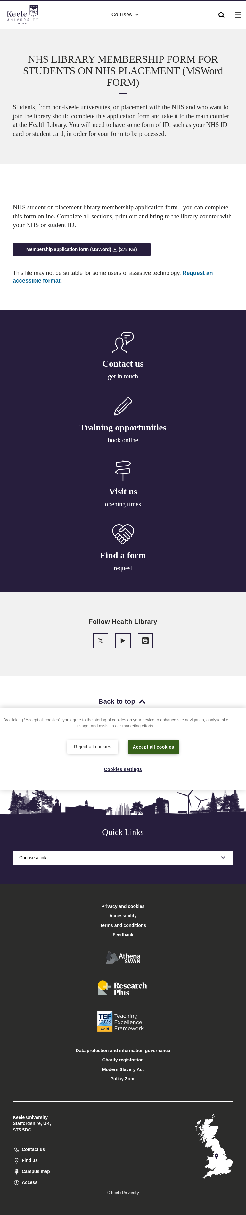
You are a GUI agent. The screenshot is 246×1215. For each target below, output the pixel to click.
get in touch (123, 376)
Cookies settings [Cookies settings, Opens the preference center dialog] (123, 769)
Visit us (123, 491)
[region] (123, 748)
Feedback (123, 934)
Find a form (123, 555)
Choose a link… (123, 858)
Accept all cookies (153, 746)
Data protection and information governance (123, 1050)
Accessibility (23, 31)
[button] (221, 13)
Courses (125, 13)
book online (123, 440)
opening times (123, 504)
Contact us (123, 363)
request (123, 568)
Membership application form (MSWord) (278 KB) (81, 249)
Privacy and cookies (123, 906)
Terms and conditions (123, 925)
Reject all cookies (93, 746)
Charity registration (123, 1059)
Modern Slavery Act (123, 1069)
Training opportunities (123, 427)
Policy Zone (123, 1078)
